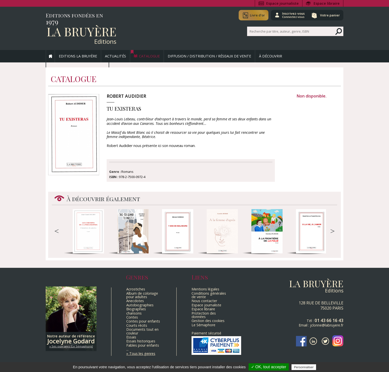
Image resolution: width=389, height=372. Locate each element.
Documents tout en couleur (142, 331)
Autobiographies (140, 305)
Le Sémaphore (203, 325)
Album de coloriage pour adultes (142, 295)
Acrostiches (135, 289)
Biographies (136, 309)
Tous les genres (142, 353)
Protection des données (204, 315)
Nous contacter (204, 300)
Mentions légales (205, 289)
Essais (131, 337)
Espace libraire (327, 3)
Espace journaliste (282, 3)
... (127, 349)
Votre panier (329, 15)
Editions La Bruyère (78, 56)
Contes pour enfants (143, 321)
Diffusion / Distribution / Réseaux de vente (209, 56)
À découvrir (270, 56)
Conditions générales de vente (209, 295)
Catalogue (149, 56)
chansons (134, 313)
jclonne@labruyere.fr (326, 325)
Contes (132, 317)
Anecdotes (135, 300)
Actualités (115, 56)
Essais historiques (140, 341)
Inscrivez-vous (291, 15)
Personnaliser (304, 367)
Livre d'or (254, 15)
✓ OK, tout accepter (268, 367)
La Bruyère (81, 31)
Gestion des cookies (208, 320)
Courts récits (136, 325)
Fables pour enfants (142, 345)
